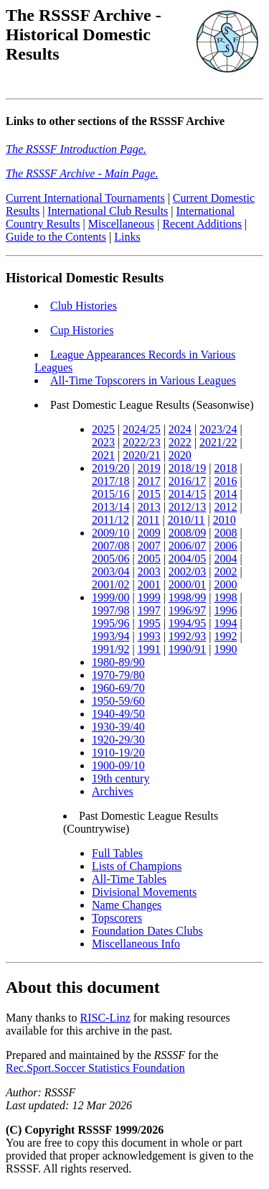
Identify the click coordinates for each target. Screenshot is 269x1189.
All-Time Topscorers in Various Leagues (143, 382)
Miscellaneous (121, 226)
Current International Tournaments (85, 200)
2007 (149, 548)
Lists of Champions (136, 868)
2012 (225, 509)
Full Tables (117, 855)
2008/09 (187, 535)
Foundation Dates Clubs (147, 933)
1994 (225, 625)
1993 (149, 638)
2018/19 (187, 470)
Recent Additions (202, 226)
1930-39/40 (118, 729)
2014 (225, 496)
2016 (225, 483)
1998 (225, 599)
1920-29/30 (118, 742)
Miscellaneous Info (136, 946)
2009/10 (110, 535)
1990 (225, 651)
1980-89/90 (118, 664)
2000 (225, 586)
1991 (149, 651)
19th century (120, 780)
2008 (225, 535)
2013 (149, 509)
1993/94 (110, 638)
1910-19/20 (118, 755)
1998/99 (187, 599)
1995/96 (110, 625)
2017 (149, 483)
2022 (180, 444)
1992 (225, 638)
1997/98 (110, 612)
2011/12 (110, 522)
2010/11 (186, 522)
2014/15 (187, 496)
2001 (149, 586)
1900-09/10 (118, 768)
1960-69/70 (118, 690)
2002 (225, 574)
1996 (225, 612)
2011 (148, 522)
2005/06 (110, 561)
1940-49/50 (118, 716)
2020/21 (141, 457)
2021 (103, 457)
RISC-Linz (105, 1020)
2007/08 (110, 548)
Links (127, 239)
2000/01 (187, 586)
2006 (225, 548)
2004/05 (187, 561)
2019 (149, 470)
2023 (103, 444)
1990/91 (187, 651)
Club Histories (83, 308)
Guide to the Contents (56, 239)
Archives (112, 793)
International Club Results (107, 213)
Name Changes (126, 907)
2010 (224, 522)
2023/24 (218, 431)
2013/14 (110, 509)
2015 (149, 496)
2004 (225, 561)
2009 (149, 535)
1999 (149, 599)
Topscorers (117, 920)
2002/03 (187, 574)
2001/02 (110, 586)
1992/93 (187, 638)
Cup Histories (81, 332)
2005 (149, 561)
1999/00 (110, 599)
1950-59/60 (118, 703)
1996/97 (187, 612)
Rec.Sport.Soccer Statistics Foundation (95, 1070)
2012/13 (187, 509)
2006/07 (187, 548)
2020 (180, 457)
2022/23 (141, 444)
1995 (149, 625)
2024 (180, 431)
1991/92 (110, 651)
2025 (103, 431)
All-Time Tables (129, 881)
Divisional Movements (144, 894)
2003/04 (110, 574)
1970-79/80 (118, 677)
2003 (149, 574)
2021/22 (218, 444)
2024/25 (141, 431)
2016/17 (187, 483)
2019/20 (110, 470)
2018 (225, 470)
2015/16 (110, 496)
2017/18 (110, 483)
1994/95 (187, 625)
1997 (149, 612)
